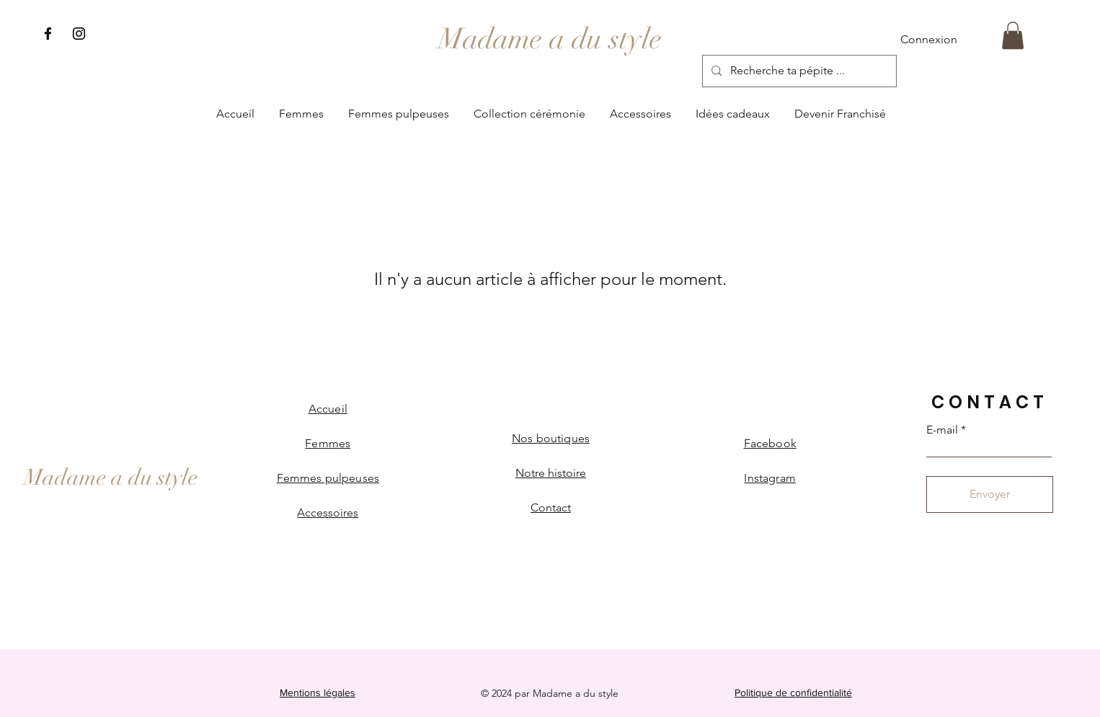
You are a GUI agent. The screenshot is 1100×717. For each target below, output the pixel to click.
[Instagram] (79, 33)
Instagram (769, 478)
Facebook (770, 443)
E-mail (942, 430)
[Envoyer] (989, 494)
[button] (1012, 35)
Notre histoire (550, 473)
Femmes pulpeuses (328, 478)
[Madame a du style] (549, 39)
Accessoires (327, 512)
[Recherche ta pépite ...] (798, 71)
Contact (551, 507)
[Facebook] (48, 33)
